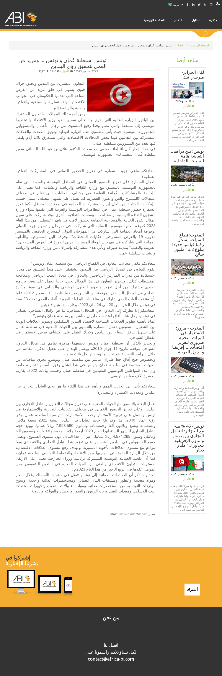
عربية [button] (175, 4)
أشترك (192, 588)
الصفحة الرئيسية (200, 45)
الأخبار (181, 45)
